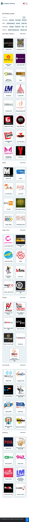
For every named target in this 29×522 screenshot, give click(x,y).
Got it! (27, 519)
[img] (26, 3)
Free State (18, 20)
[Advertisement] (14, 9)
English (12, 26)
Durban (18, 23)
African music (24, 30)
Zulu (23, 26)
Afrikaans (17, 26)
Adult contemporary (13, 30)
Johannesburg (11, 23)
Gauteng (11, 20)
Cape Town (25, 23)
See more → (23, 33)
